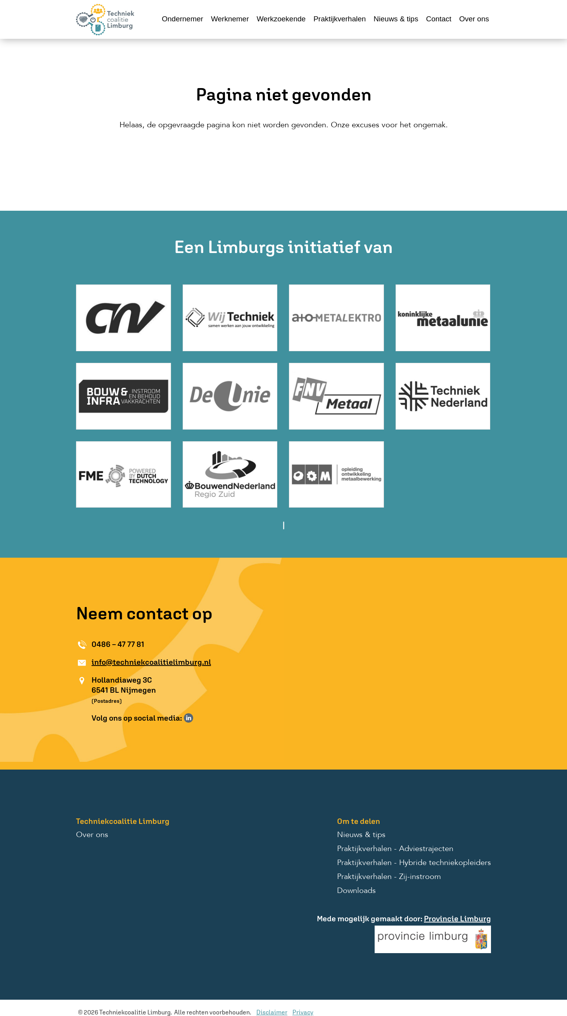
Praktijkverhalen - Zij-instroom (389, 877)
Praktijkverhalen (339, 19)
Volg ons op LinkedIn (188, 718)
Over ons (474, 19)
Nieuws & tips (395, 19)
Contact (438, 19)
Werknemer (230, 19)
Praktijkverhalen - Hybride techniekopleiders (414, 863)
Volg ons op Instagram (199, 718)
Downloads (356, 891)
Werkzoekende (281, 19)
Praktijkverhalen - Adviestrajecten (395, 849)
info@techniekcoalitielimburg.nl (151, 661)
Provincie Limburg (457, 918)
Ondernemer (182, 19)
